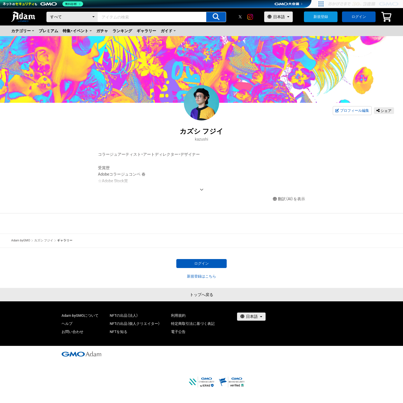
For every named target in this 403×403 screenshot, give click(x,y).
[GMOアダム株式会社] (81, 354)
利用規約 (178, 315)
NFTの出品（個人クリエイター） (135, 324)
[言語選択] (278, 16)
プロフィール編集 (352, 110)
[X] (240, 17)
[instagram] (250, 17)
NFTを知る (118, 332)
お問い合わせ (72, 332)
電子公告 (178, 332)
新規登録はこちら (201, 276)
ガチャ (102, 31)
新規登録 (320, 17)
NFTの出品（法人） (124, 315)
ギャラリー (146, 31)
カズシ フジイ (43, 240)
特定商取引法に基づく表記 (193, 324)
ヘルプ (67, 324)
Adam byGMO (20, 240)
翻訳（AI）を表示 (289, 199)
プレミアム (48, 31)
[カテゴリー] (72, 17)
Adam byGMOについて (80, 315)
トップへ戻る (201, 294)
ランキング (122, 31)
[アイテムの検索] (216, 17)
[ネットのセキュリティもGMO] (43, 4)
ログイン (359, 17)
